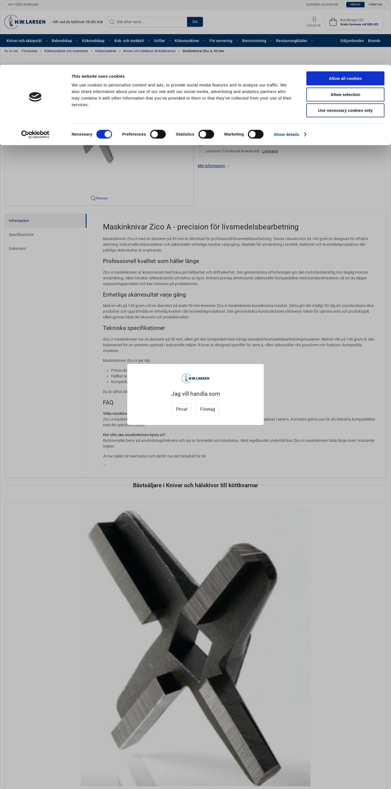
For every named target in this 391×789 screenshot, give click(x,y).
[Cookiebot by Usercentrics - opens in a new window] (35, 70)
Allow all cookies (345, 13)
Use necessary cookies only (345, 45)
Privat (181, 409)
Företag (207, 409)
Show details (286, 69)
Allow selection (345, 29)
